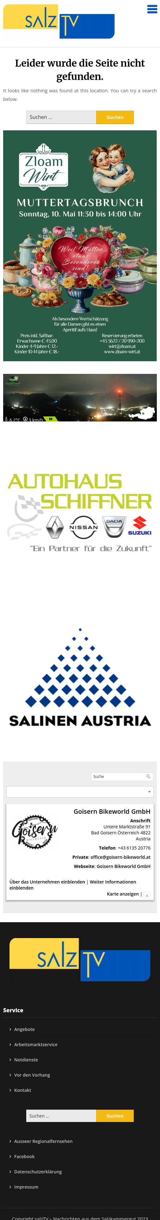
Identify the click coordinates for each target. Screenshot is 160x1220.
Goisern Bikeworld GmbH (124, 866)
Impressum (26, 1187)
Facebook (24, 1156)
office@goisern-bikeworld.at (121, 857)
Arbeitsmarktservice (36, 1044)
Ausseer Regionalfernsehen (43, 1141)
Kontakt (22, 1090)
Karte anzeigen (123, 894)
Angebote (24, 1029)
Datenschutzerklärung (38, 1172)
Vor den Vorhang (32, 1075)
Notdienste (26, 1060)
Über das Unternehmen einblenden (47, 882)
